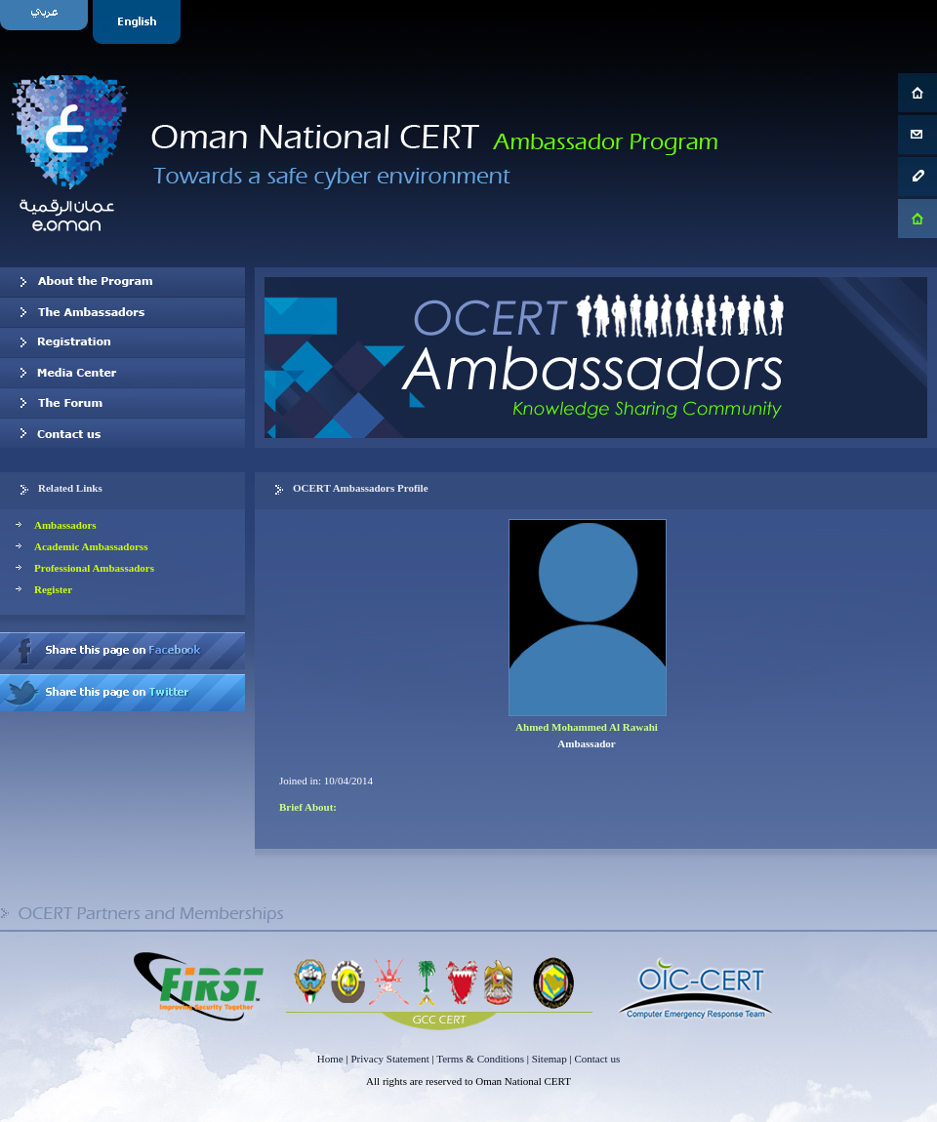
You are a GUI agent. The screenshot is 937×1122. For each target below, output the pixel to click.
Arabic (46, 22)
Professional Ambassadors (94, 568)
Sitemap (549, 1058)
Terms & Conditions (480, 1058)
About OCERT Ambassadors (122, 282)
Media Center (122, 372)
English (139, 22)
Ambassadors (65, 525)
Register (53, 589)
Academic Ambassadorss (90, 546)
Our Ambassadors (122, 312)
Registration (122, 342)
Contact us (122, 433)
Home (330, 1058)
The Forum (122, 403)
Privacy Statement (389, 1058)
